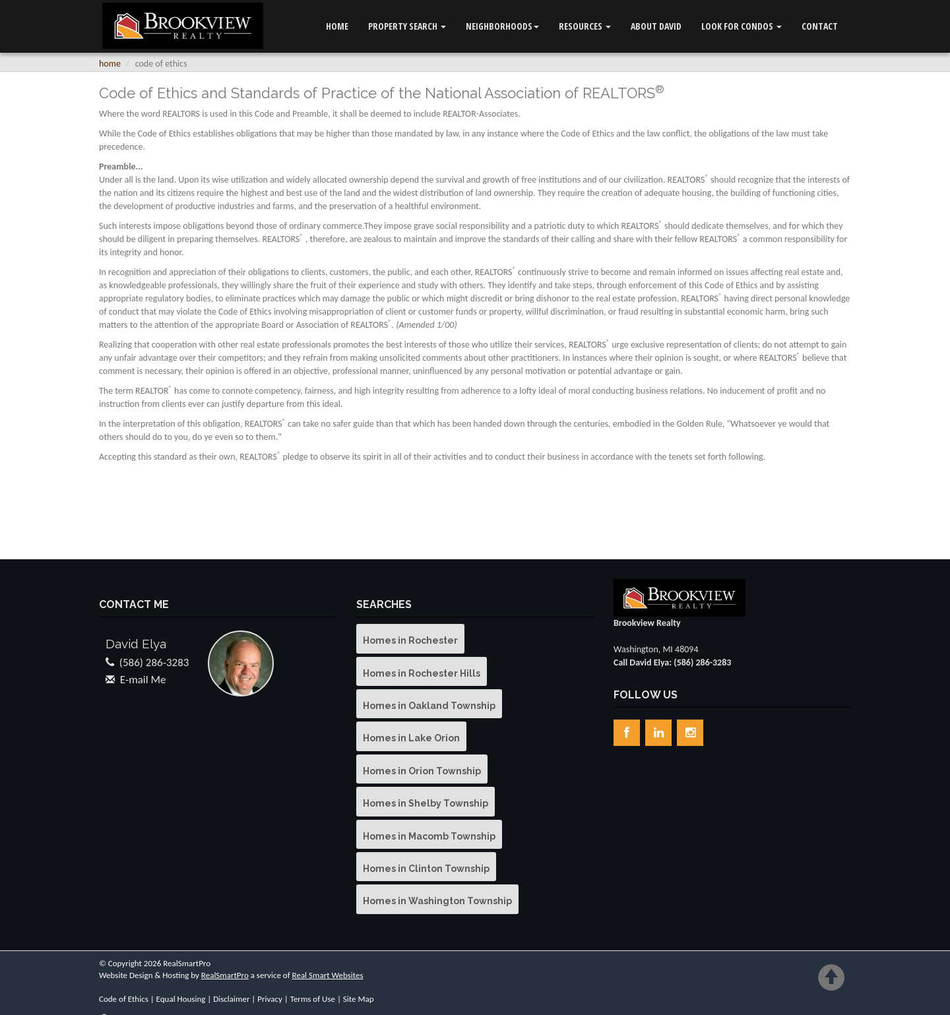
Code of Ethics (123, 999)
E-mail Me (143, 680)
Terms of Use (312, 999)
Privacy (269, 999)
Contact (820, 26)
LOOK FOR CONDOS (741, 26)
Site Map (358, 999)
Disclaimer (231, 999)
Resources (585, 26)
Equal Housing (181, 999)
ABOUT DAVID (656, 26)
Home (337, 26)
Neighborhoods (502, 26)
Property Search (407, 26)
